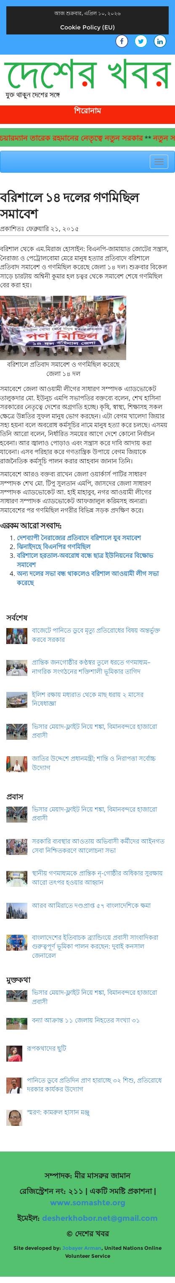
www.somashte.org (87, 1202)
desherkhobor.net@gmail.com (100, 1218)
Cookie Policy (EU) (87, 27)
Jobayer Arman (81, 1248)
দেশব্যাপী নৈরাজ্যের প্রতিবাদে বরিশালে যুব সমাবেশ (79, 538)
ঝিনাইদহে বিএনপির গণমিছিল (53, 546)
